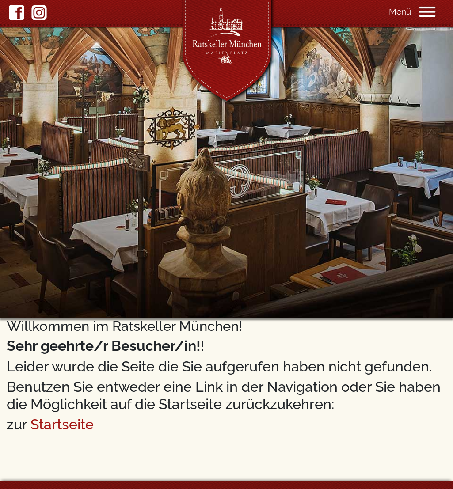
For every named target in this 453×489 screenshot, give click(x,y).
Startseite (62, 424)
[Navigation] (435, 11)
